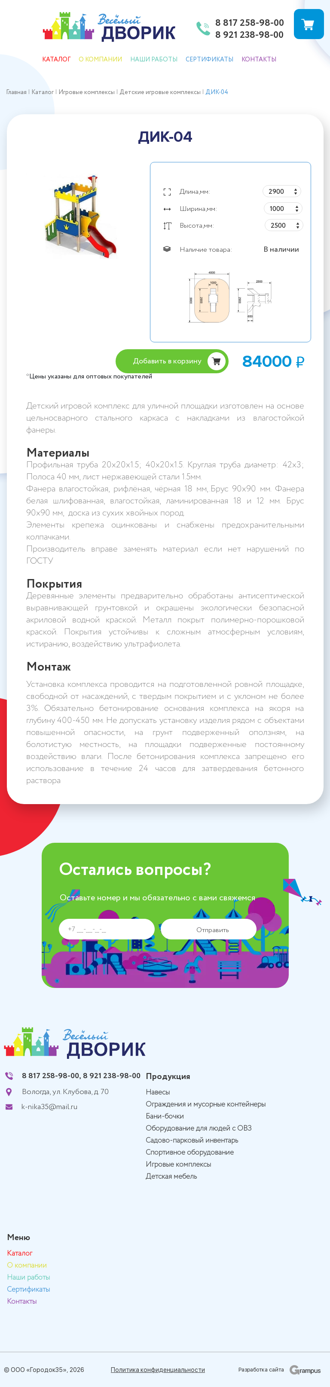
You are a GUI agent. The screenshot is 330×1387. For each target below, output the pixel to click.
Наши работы (153, 59)
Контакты (258, 59)
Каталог (56, 59)
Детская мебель (171, 1176)
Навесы (158, 1092)
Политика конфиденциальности (158, 1369)
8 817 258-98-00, (51, 1076)
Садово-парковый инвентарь (192, 1140)
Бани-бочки (165, 1116)
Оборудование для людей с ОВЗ (199, 1128)
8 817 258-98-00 (249, 23)
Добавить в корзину (167, 361)
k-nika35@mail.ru (49, 1107)
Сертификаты (209, 59)
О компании (100, 59)
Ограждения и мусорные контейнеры (206, 1104)
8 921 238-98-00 (249, 35)
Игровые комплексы (178, 1164)
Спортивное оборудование (190, 1152)
